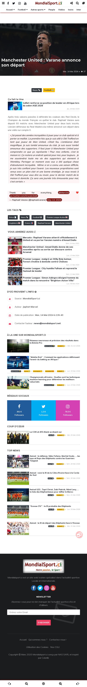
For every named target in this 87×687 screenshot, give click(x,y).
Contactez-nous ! (57, 639)
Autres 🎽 (27, 371)
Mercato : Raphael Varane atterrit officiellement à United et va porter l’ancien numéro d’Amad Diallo (50, 238)
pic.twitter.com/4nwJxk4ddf (23, 195)
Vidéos (61, 9)
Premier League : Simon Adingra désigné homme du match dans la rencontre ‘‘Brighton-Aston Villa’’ (50, 279)
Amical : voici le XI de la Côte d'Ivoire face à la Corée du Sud (54, 474)
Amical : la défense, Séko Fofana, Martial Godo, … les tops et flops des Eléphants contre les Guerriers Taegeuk (55, 458)
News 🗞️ (36, 90)
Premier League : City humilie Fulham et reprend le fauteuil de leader (50, 269)
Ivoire (70, 9)
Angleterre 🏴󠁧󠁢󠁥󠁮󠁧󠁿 (14, 223)
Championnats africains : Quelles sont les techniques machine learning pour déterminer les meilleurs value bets (55, 379)
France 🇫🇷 (29, 223)
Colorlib (45, 657)
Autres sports (37, 9)
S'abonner (43, 622)
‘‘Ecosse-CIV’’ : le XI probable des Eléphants (50, 506)
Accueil (9, 9)
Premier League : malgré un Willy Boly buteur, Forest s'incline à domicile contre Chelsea (47, 260)
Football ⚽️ (49, 90)
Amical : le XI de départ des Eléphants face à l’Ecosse (55, 523)
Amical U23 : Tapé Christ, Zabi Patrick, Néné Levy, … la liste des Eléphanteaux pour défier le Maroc (54, 490)
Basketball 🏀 (49, 371)
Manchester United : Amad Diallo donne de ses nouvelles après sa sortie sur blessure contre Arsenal (48, 249)
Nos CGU (55, 647)
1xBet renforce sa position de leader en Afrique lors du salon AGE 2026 (51, 104)
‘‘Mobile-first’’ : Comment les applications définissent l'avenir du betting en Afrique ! (55, 358)
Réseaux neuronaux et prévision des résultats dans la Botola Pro (54, 341)
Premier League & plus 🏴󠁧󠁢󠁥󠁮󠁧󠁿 (57, 217)
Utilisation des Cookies (37, 647)
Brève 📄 (12, 217)
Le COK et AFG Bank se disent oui (46, 432)
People (52, 9)
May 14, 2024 (54, 199)
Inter (79, 9)
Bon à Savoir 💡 (49, 346)
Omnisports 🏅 (37, 371)
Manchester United (63, 223)
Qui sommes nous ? (37, 639)
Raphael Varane (44, 223)
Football (22, 9)
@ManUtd (64, 192)
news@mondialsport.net (47, 323)
